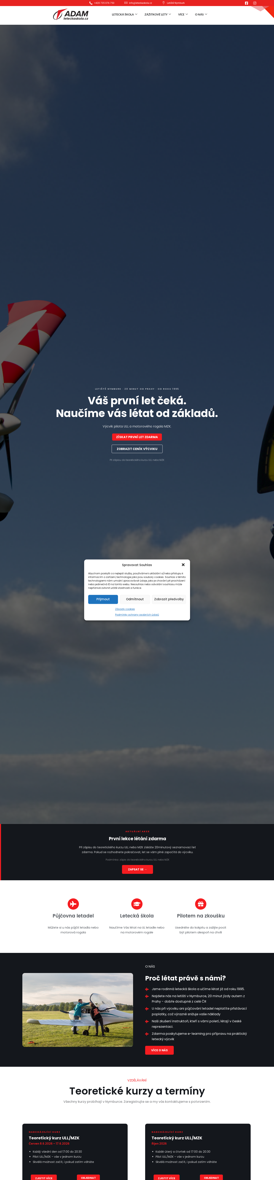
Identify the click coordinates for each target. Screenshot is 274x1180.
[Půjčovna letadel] (73, 904)
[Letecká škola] (137, 904)
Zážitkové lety (158, 14)
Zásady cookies (125, 609)
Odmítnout (135, 599)
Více (183, 14)
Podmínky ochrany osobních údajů (137, 615)
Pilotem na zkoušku (201, 915)
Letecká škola (124, 14)
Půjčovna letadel (73, 915)
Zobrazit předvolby (169, 599)
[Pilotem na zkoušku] (200, 904)
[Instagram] (255, 3)
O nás (201, 14)
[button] (183, 565)
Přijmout (103, 599)
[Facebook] (246, 3)
